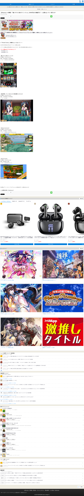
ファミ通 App (4, 2)
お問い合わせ (26, 490)
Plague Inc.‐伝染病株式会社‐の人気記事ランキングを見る (8, 395)
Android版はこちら (4, 52)
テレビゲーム (28, 201)
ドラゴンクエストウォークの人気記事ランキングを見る (8, 391)
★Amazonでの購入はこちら (11, 35)
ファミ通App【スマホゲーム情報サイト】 (13, 6)
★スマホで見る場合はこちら (11, 36)
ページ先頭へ (81, 486)
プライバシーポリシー (40, 490)
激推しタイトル (44, 9)
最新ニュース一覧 (24, 6)
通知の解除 (47, 490)
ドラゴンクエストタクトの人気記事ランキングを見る (8, 403)
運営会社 (34, 490)
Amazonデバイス (21, 201)
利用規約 (30, 490)
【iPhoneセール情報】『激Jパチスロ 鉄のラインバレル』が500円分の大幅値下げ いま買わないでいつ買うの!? (45, 6)
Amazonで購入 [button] (16, 244)
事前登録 (38, 9)
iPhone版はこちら (4, 50)
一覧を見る (81, 198)
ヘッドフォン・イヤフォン (5, 201)
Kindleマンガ (14, 201)
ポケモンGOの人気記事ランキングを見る (6, 399)
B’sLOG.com (57, 490)
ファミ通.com (52, 490)
